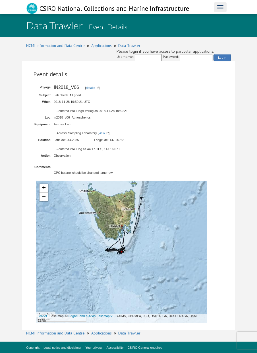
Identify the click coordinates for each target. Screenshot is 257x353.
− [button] (44, 197)
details (90, 87)
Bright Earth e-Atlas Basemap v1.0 (93, 316)
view (102, 133)
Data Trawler (129, 45)
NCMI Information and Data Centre (55, 45)
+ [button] (44, 188)
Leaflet (42, 316)
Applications (101, 45)
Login (222, 57)
